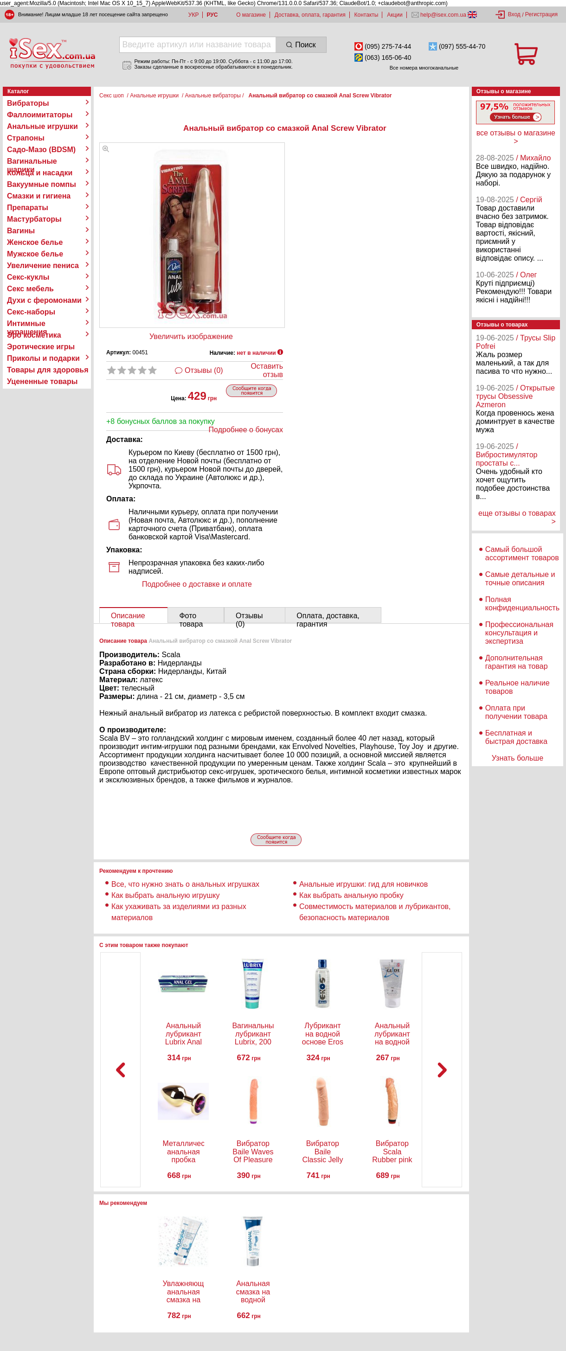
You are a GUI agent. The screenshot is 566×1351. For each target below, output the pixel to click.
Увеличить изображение (191, 336)
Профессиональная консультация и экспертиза (519, 633)
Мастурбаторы (34, 219)
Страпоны (26, 138)
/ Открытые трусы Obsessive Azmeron (515, 396)
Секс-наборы (31, 312)
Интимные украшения (27, 324)
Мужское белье (35, 254)
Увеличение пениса (43, 265)
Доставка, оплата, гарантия (310, 15)
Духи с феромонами (44, 300)
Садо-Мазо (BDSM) (41, 150)
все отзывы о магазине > (515, 137)
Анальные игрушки (42, 126)
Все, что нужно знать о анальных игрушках (185, 884)
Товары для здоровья (47, 370)
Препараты (27, 207)
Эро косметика (34, 335)
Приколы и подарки (43, 358)
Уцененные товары (42, 381)
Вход (514, 14)
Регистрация (541, 14)
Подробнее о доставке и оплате (197, 584)
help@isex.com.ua (443, 15)
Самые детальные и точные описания (520, 578)
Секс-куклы (28, 277)
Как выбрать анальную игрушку (165, 895)
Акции (395, 15)
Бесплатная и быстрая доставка (516, 737)
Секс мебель (30, 289)
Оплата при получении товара (516, 712)
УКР (193, 15)
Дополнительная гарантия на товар (516, 662)
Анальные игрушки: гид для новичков (363, 884)
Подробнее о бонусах (246, 430)
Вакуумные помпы (41, 184)
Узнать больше (517, 758)
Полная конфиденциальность (522, 603)
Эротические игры (41, 347)
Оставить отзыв (267, 370)
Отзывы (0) (204, 370)
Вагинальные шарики (32, 161)
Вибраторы (28, 103)
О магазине (251, 15)
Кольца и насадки (39, 173)
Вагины (21, 231)
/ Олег (526, 275)
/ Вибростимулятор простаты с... (507, 454)
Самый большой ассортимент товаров (522, 553)
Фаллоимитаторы (40, 115)
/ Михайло (533, 158)
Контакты (366, 15)
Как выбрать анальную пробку (351, 895)
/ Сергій (529, 200)
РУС (212, 15)
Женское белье (35, 242)
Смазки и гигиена (39, 196)
